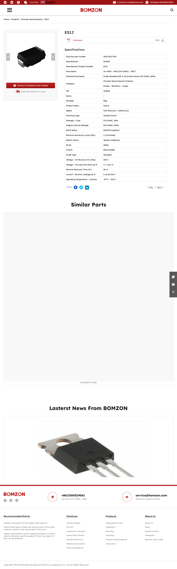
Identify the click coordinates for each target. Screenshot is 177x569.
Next (159, 187)
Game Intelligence (74, 548)
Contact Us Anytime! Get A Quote (30, 85)
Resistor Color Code (154, 539)
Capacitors (110, 527)
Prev (151, 187)
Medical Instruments (75, 544)
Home (6, 19)
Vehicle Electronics (74, 539)
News (147, 527)
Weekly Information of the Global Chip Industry (25, 523)
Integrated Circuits (114, 523)
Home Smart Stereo (75, 535)
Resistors (110, 531)
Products (15, 19)
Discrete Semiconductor (32, 19)
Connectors (111, 544)
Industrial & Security (75, 531)
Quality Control (152, 531)
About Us (149, 523)
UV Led (69, 527)
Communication (73, 523)
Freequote (149, 535)
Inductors (110, 535)
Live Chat (33, 2)
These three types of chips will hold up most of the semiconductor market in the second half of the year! (29, 528)
